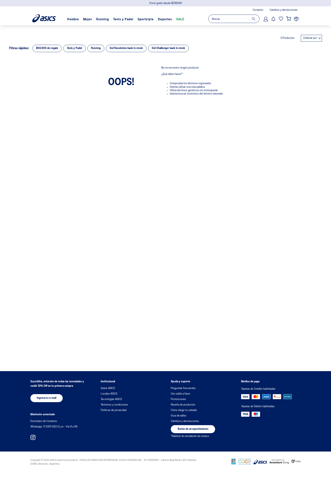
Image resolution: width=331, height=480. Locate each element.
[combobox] (233, 19)
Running (102, 19)
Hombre (73, 19)
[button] (46, 398)
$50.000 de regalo (47, 48)
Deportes (165, 19)
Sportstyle (146, 19)
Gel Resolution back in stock (126, 48)
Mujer (87, 19)
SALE (180, 19)
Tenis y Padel (123, 19)
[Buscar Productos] (255, 18)
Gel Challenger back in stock (168, 48)
